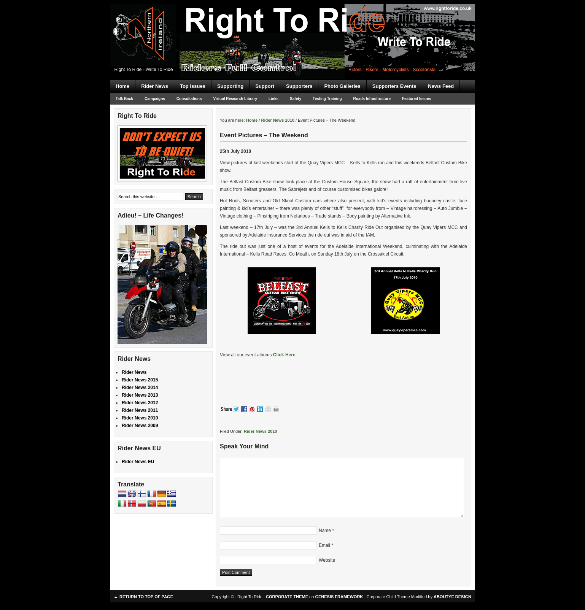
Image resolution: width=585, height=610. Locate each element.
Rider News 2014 (140, 387)
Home (122, 86)
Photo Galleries (342, 86)
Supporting (230, 86)
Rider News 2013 (140, 395)
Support (264, 86)
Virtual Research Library (235, 99)
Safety (295, 99)
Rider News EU (138, 461)
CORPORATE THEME (287, 596)
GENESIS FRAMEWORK (339, 596)
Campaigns (155, 99)
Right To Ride (292, 26)
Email (324, 545)
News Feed (441, 86)
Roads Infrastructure (372, 99)
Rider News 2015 (140, 380)
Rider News (154, 86)
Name (325, 530)
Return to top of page (146, 596)
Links (273, 99)
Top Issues (192, 86)
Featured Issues (416, 99)
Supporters (299, 86)
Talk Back (124, 99)
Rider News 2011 (140, 410)
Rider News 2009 (140, 425)
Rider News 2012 (140, 402)
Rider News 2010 (260, 431)
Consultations (189, 99)
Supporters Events (394, 86)
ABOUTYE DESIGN (452, 596)
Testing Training (327, 99)
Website (327, 560)
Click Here (284, 354)
